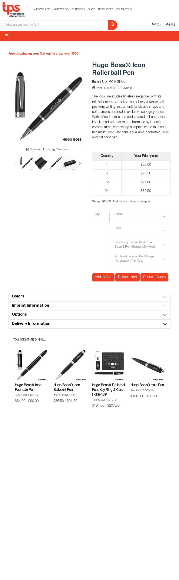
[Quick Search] (54, 25)
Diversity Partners (89, 519)
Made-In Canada (89, 472)
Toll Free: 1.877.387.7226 (152, 492)
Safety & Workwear (90, 505)
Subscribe (137, 441)
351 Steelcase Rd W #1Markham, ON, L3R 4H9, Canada (150, 523)
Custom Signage (117, 487)
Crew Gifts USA (122, 527)
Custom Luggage (89, 562)
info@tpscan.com (152, 504)
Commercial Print (62, 530)
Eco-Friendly (92, 484)
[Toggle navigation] (6, 36)
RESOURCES (105, 9)
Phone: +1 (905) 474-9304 (152, 478)
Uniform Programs (61, 544)
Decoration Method (119, 515)
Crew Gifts (61, 556)
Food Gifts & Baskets (92, 548)
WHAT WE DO (61, 9)
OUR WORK (78, 9)
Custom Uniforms (60, 487)
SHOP (91, 9)
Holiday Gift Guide (119, 472)
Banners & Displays (61, 515)
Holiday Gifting (93, 493)
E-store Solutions (61, 501)
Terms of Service (123, 536)
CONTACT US (124, 9)
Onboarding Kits (91, 534)
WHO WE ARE (42, 9)
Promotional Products (63, 472)
